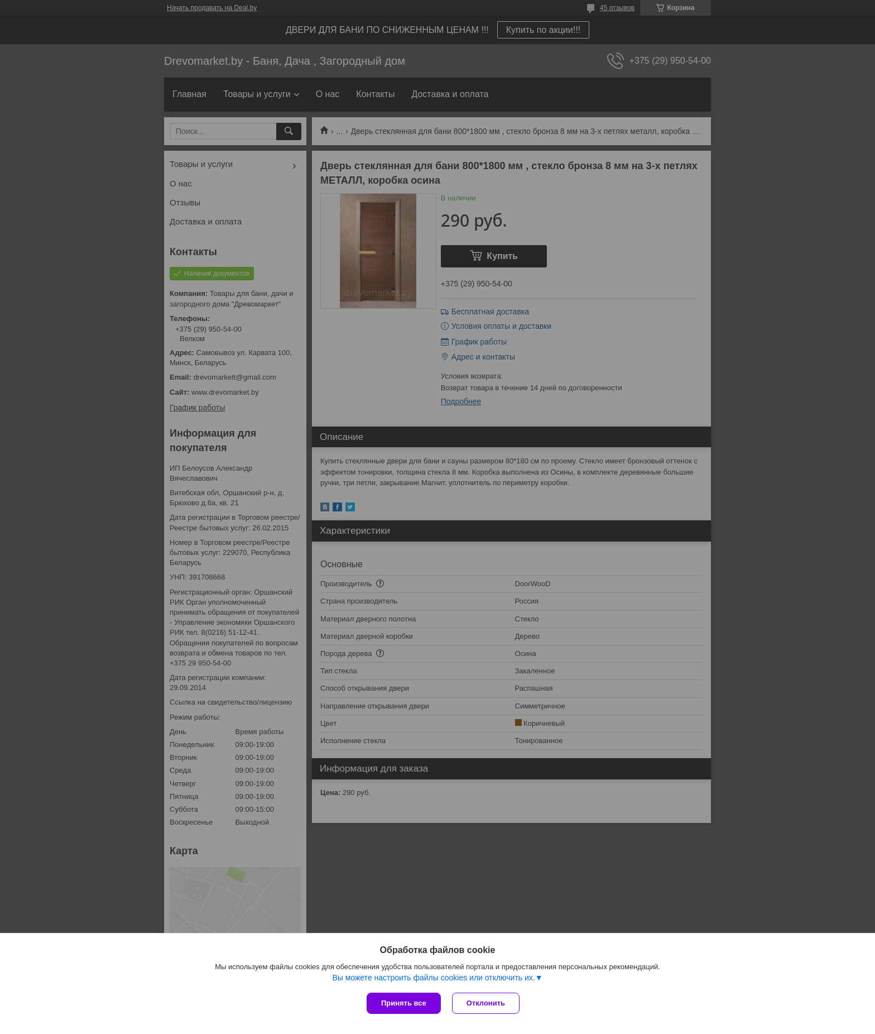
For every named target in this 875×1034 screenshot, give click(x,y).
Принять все (403, 1003)
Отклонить (486, 1003)
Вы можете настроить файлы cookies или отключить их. (433, 977)
